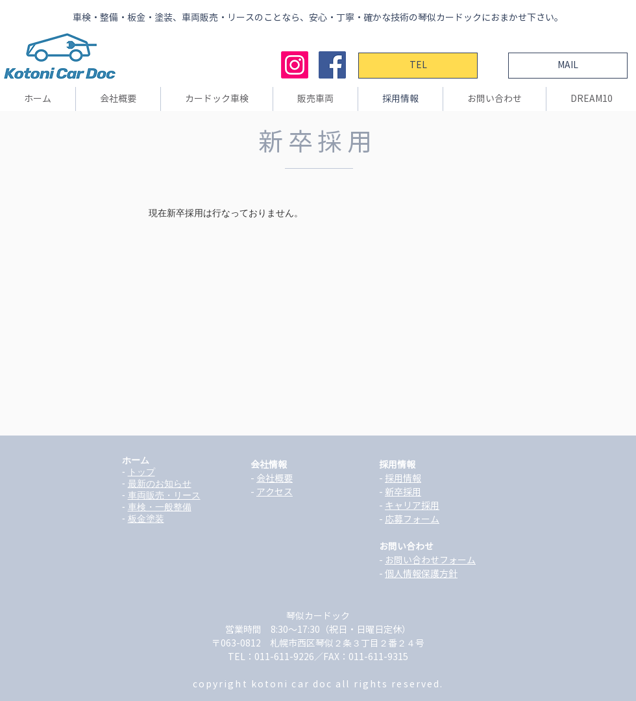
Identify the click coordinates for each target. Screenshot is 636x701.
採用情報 (403, 478)
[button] (118, 99)
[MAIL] (568, 66)
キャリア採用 (412, 505)
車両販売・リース (164, 495)
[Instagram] (294, 65)
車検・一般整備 (159, 507)
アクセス (274, 492)
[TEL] (418, 66)
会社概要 (274, 478)
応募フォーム (412, 519)
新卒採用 (403, 492)
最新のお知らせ (159, 483)
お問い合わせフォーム (430, 560)
